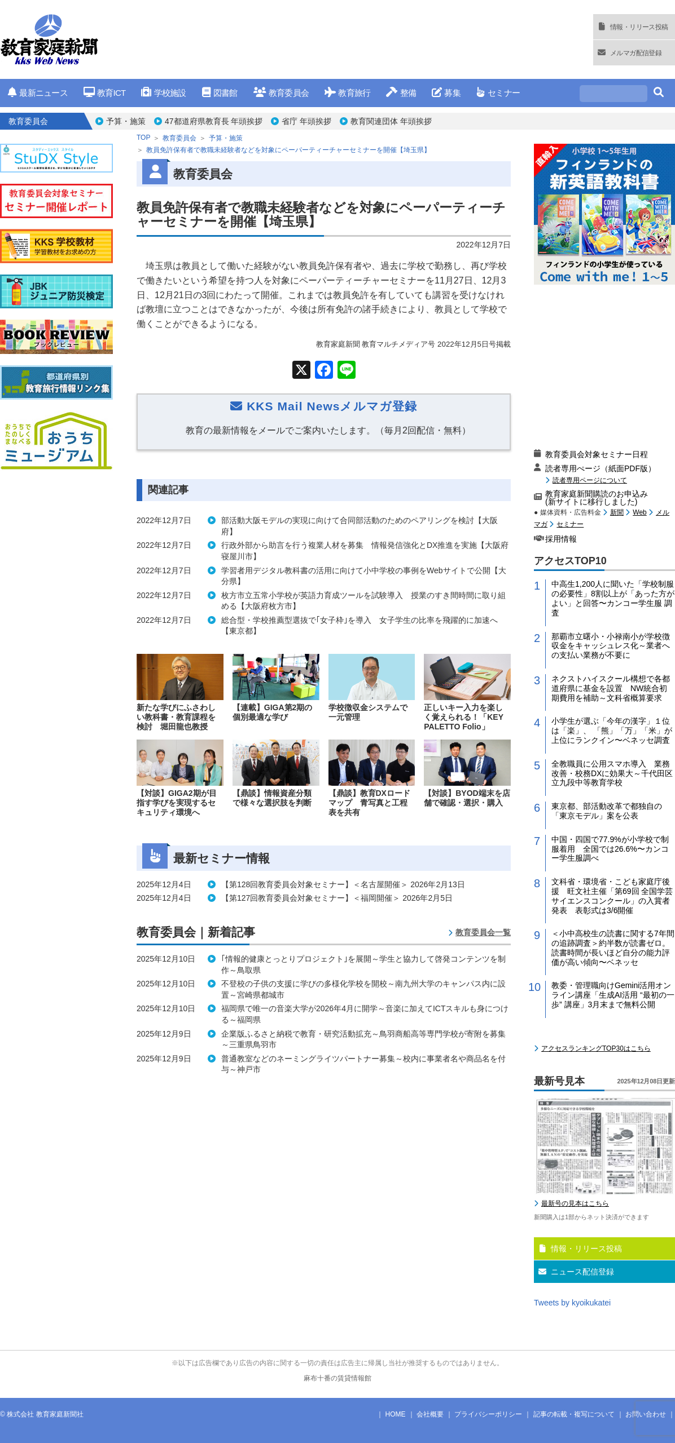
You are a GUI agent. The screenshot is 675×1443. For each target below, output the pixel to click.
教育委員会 (281, 93)
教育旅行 (347, 93)
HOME (395, 1414)
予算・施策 (126, 121)
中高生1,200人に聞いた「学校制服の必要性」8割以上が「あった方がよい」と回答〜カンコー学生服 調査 (612, 598)
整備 (401, 93)
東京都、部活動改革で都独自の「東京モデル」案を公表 (606, 811)
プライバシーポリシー (488, 1414)
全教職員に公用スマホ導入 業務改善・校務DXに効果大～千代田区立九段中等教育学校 (612, 773)
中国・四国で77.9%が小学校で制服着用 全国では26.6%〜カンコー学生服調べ (610, 849)
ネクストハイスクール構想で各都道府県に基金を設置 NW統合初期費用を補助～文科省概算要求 (610, 688)
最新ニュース (38, 93)
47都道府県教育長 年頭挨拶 (213, 121)
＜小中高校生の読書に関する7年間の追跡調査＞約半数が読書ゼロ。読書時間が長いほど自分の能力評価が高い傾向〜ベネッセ (612, 947)
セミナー (498, 93)
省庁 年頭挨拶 (306, 121)
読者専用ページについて (590, 480)
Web (639, 512)
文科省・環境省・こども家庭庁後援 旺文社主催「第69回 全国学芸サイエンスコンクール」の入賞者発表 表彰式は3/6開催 (612, 895)
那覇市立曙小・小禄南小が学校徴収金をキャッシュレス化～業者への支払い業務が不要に (610, 646)
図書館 (220, 93)
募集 (446, 93)
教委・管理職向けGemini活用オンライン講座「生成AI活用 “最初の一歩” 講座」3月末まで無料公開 (612, 995)
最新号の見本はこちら (575, 1203)
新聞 (617, 512)
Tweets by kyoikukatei (572, 1302)
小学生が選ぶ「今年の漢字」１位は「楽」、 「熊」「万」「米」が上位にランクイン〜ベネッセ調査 (611, 730)
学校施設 (163, 93)
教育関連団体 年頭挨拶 (391, 121)
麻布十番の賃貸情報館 (337, 1378)
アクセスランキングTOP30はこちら (596, 1048)
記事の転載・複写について (574, 1414)
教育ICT (105, 93)
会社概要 (430, 1414)
